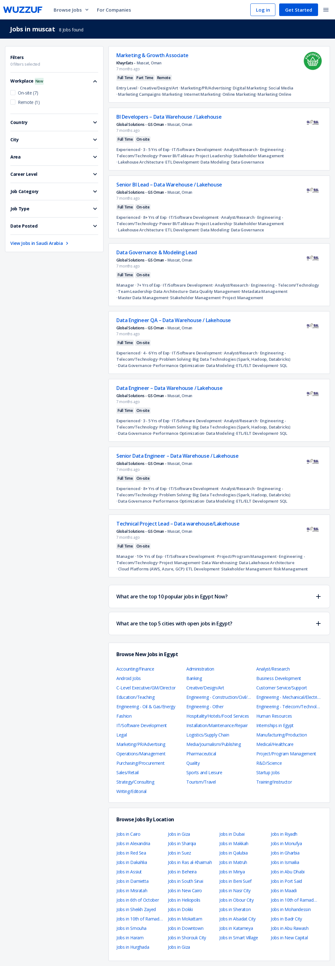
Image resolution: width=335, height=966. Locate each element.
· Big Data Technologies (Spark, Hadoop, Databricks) (240, 359)
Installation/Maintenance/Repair (216, 725)
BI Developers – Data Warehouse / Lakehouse (168, 116)
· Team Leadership (134, 291)
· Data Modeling (214, 162)
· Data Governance (246, 162)
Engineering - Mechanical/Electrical (289, 697)
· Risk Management (290, 569)
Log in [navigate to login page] (263, 10)
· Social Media (280, 88)
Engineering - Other (204, 707)
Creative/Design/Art (205, 688)
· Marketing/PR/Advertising (204, 88)
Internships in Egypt (275, 725)
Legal (121, 735)
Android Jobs (128, 678)
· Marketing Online (273, 94)
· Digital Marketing (249, 88)
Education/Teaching (135, 697)
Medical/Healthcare (275, 744)
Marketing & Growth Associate (152, 55)
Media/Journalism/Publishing (213, 744)
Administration (200, 669)
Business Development (278, 678)
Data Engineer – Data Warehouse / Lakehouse (169, 388)
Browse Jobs (71, 10)
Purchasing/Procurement (140, 763)
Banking (194, 678)
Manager (125, 285)
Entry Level (126, 88)
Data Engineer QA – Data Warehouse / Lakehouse (173, 320)
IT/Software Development (141, 725)
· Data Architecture (170, 291)
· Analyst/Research (239, 149)
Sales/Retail (127, 772)
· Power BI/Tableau (176, 156)
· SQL (282, 365)
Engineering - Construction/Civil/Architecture (228, 697)
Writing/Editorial (131, 791)
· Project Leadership (212, 156)
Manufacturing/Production (281, 735)
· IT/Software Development (195, 149)
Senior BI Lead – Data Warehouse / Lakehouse (169, 184)
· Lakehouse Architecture (140, 162)
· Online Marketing (238, 94)
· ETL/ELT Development (256, 365)
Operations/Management (141, 754)
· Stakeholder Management (257, 156)
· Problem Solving (174, 359)
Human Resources (274, 716)
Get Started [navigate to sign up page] (298, 10)
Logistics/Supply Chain (207, 735)
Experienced (128, 149)
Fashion (124, 716)
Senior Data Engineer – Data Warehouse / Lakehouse (177, 455)
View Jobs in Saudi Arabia (40, 243)
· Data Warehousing (218, 562)
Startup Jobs (268, 772)
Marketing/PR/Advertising (140, 744)
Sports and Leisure (204, 772)
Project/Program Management (286, 754)
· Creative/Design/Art (157, 88)
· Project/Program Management (245, 556)
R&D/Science (269, 763)
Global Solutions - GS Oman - (141, 124)
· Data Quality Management (214, 291)
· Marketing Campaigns (138, 94)
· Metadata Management (264, 291)
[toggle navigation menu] (326, 10)
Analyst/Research (273, 669)
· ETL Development (181, 162)
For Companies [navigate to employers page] (114, 10)
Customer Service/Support (281, 688)
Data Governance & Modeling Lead (156, 252)
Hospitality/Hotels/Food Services (217, 716)
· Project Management (242, 297)
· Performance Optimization (178, 365)
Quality (193, 763)
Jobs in (128, 834)
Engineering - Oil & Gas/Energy (145, 707)
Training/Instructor (274, 782)
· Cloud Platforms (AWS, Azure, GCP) (150, 569)
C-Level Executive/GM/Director (146, 688)
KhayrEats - (126, 63)
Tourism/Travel (201, 782)
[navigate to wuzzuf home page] (22, 10)
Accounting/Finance (135, 669)
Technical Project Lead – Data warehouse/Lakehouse (177, 523)
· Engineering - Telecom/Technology (283, 285)
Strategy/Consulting (135, 782)
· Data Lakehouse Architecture (265, 562)
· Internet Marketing (201, 94)
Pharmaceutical (201, 754)
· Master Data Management (142, 297)
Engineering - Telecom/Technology (290, 707)
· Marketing (172, 94)
